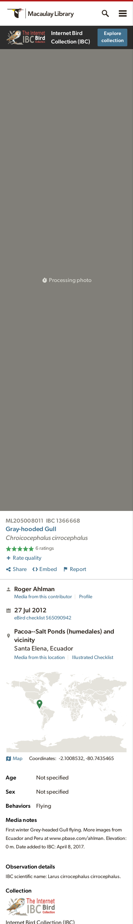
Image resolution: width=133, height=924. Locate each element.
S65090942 (42, 618)
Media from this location (39, 657)
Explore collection (112, 37)
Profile (85, 596)
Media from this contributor (43, 596)
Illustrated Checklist (92, 657)
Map (14, 758)
